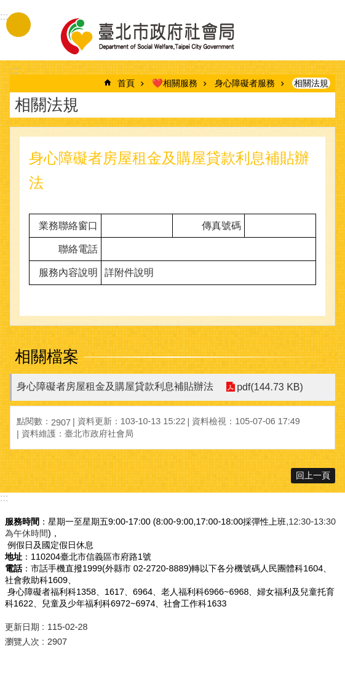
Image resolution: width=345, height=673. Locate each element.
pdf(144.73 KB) (270, 387)
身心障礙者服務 (245, 83)
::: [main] (14, 70)
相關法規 (311, 83)
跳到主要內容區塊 (6, 6)
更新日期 (22, 627)
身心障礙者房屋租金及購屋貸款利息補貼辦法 (115, 386)
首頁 (126, 83)
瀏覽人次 (22, 642)
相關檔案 (47, 356)
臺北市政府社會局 (162, 35)
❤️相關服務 (174, 83)
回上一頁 (313, 475)
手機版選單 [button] (18, 24)
